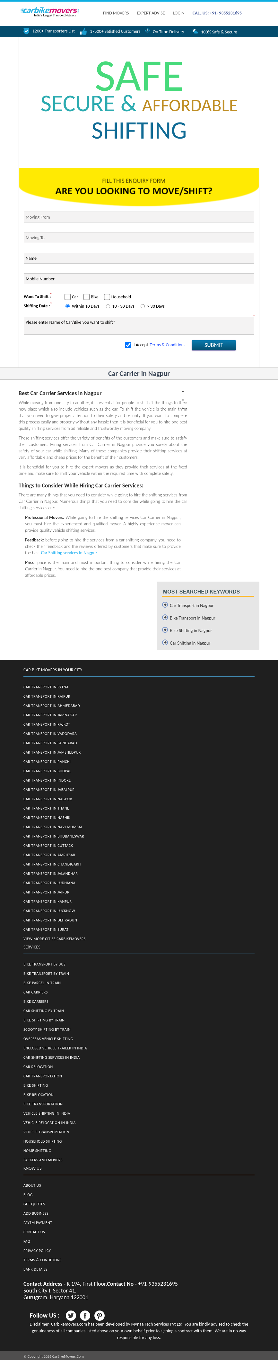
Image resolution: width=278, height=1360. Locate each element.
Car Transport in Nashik (46, 817)
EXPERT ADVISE (151, 13)
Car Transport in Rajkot (46, 724)
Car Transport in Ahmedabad (51, 705)
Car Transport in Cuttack (48, 845)
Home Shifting (37, 1150)
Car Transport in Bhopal (47, 771)
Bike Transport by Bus (44, 964)
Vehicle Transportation (46, 1132)
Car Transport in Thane (46, 808)
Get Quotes (34, 1204)
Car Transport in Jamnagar (50, 715)
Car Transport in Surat (45, 929)
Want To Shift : (37, 296)
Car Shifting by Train (43, 1011)
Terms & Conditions (168, 345)
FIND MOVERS (116, 13)
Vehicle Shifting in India (46, 1113)
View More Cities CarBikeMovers (54, 939)
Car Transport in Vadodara (50, 733)
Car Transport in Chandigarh (52, 864)
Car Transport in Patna (46, 687)
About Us (32, 1185)
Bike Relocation (38, 1095)
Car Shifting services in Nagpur (69, 552)
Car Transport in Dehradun (50, 920)
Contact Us (34, 1232)
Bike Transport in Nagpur (192, 618)
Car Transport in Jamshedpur (52, 752)
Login (178, 13)
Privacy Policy (37, 1250)
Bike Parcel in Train (42, 983)
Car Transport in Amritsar (49, 855)
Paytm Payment (37, 1222)
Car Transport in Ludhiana (49, 883)
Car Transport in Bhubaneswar (53, 836)
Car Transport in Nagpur (192, 605)
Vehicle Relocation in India (49, 1122)
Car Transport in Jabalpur (49, 789)
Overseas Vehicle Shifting (48, 1039)
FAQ (26, 1241)
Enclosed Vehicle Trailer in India (55, 1048)
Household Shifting (42, 1141)
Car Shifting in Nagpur (190, 643)
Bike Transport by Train (46, 973)
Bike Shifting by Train (44, 1020)
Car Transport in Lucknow (49, 911)
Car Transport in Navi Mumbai (52, 827)
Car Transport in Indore (47, 780)
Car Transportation (42, 1076)
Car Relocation (38, 1067)
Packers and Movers (43, 1160)
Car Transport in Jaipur (46, 892)
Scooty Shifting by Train (47, 1029)
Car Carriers (35, 992)
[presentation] (72, 351)
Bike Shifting (35, 1085)
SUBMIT (213, 345)
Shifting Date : (37, 306)
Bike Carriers (35, 1001)
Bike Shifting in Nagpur (191, 630)
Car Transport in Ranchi (47, 761)
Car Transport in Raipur (46, 696)
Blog (28, 1194)
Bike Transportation (43, 1104)
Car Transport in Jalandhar (50, 873)
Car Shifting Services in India (51, 1057)
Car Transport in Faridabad (50, 743)
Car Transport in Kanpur (47, 901)
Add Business (35, 1213)
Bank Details (35, 1269)
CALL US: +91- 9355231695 (217, 13)
